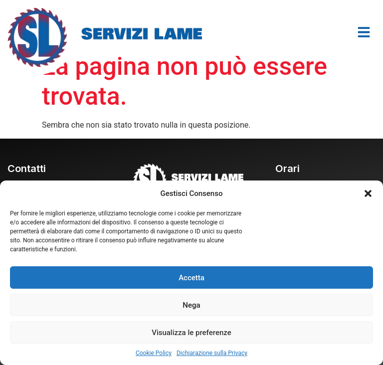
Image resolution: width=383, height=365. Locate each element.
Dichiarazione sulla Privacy (212, 353)
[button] (368, 193)
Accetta (191, 277)
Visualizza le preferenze (191, 332)
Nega (191, 305)
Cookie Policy (154, 353)
